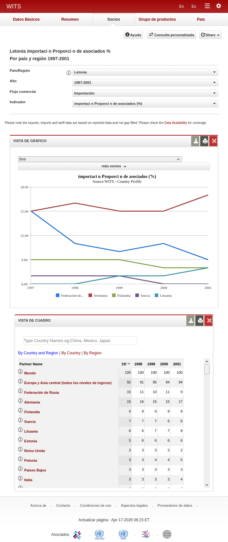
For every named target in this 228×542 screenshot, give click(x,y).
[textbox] (80, 340)
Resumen (70, 19)
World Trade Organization (146, 533)
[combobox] (100, 159)
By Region (92, 353)
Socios (113, 19)
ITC (78, 533)
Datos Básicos (26, 19)
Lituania (31, 431)
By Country (70, 353)
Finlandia (32, 412)
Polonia (30, 460)
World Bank (168, 533)
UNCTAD (100, 533)
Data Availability (176, 123)
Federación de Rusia (41, 392)
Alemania (32, 402)
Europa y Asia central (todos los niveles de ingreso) (67, 383)
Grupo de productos (157, 19)
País (201, 19)
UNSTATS (123, 533)
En (181, 6)
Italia (28, 480)
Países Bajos (35, 470)
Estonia (30, 441)
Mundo (30, 373)
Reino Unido (34, 451)
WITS (13, 6)
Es (194, 6)
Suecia (30, 422)
